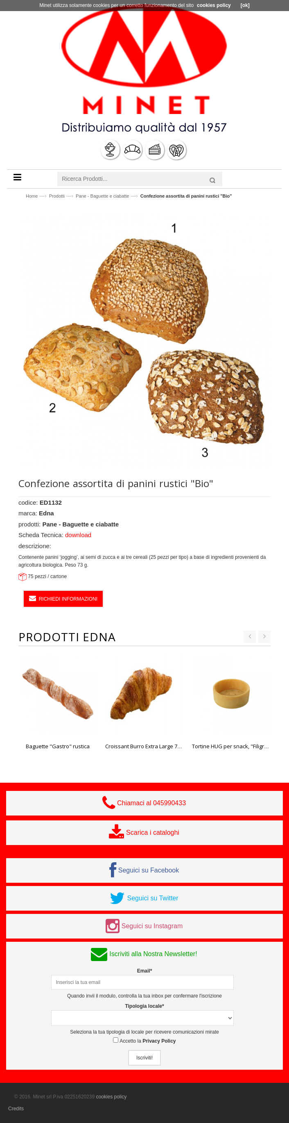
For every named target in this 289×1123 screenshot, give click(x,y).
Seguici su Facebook (148, 870)
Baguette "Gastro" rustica (58, 746)
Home (32, 196)
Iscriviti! (144, 1058)
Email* (144, 971)
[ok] (245, 5)
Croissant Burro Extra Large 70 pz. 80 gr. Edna (161, 746)
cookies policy (111, 1097)
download (78, 534)
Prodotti (57, 196)
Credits (16, 1109)
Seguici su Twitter (152, 898)
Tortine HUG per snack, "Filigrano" (234, 746)
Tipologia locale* (144, 1006)
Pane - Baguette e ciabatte (102, 196)
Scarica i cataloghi (152, 832)
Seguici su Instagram (152, 926)
